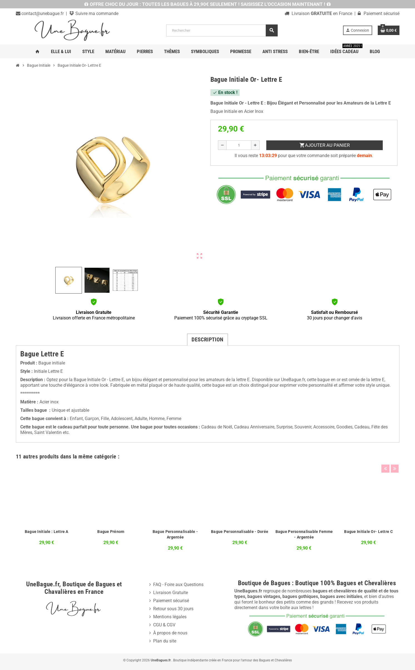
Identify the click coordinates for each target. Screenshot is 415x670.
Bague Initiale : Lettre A (46, 531)
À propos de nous (170, 633)
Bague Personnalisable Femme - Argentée (304, 534)
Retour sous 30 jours (173, 608)
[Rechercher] (221, 30)
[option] (46, 509)
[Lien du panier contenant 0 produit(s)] (388, 30)
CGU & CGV (164, 624)
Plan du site (164, 641)
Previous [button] (385, 455)
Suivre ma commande (96, 13)
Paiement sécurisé (171, 600)
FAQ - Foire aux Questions (178, 584)
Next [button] (394, 455)
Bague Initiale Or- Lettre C (368, 531)
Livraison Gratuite (170, 592)
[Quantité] (238, 145)
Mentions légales (170, 616)
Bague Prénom (110, 531)
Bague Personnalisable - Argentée (175, 534)
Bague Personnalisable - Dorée (239, 531)
